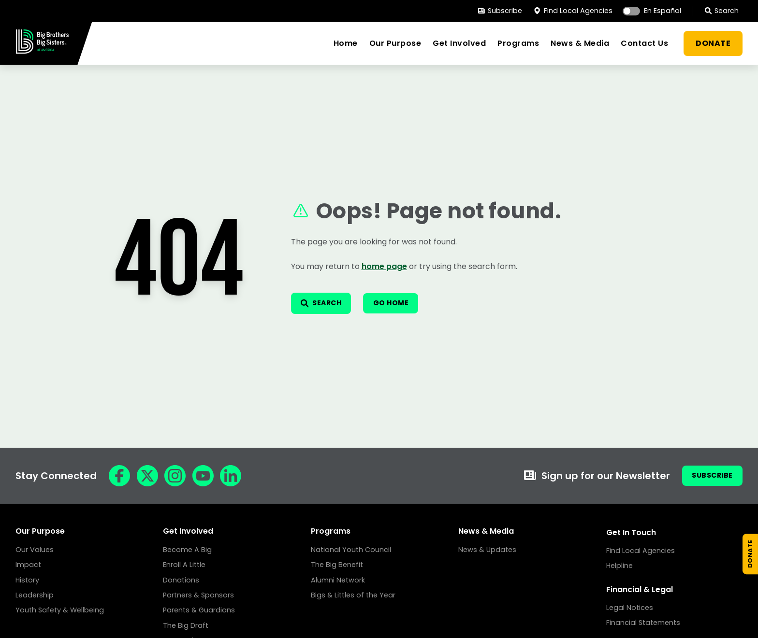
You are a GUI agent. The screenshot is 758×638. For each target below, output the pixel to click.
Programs (518, 43)
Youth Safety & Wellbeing (59, 610)
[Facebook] (119, 475)
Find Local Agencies (573, 10)
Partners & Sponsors (198, 595)
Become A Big (187, 549)
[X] (147, 475)
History (27, 580)
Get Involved (459, 43)
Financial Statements (643, 622)
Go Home (405, 303)
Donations (181, 580)
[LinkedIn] (230, 475)
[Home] (42, 51)
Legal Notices (629, 607)
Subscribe (500, 10)
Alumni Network (338, 580)
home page (384, 264)
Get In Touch (631, 532)
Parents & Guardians (199, 610)
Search (722, 10)
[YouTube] (203, 475)
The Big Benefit (337, 564)
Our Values (34, 549)
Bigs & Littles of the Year (353, 595)
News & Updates (487, 549)
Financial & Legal (639, 589)
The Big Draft (185, 625)
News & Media (580, 43)
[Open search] (326, 303)
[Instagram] (175, 475)
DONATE (713, 43)
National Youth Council (351, 549)
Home (346, 43)
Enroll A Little (184, 564)
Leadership (34, 595)
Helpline (619, 565)
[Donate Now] (745, 544)
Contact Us (644, 43)
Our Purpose (395, 43)
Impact (28, 564)
